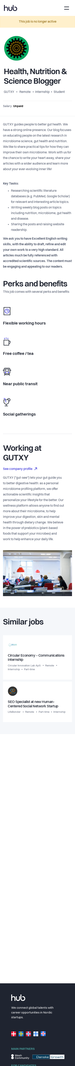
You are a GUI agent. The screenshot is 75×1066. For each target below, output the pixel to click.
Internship (42, 92)
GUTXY (9, 92)
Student (59, 92)
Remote (25, 92)
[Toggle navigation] (66, 8)
